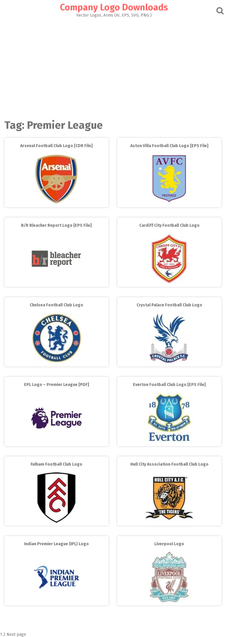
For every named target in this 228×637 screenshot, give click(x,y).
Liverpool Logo (169, 543)
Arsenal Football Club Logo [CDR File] (56, 145)
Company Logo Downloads (114, 7)
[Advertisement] (114, 66)
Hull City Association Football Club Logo (169, 464)
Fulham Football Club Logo (56, 464)
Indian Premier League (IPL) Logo (56, 543)
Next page (16, 634)
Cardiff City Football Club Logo (169, 225)
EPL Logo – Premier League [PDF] (56, 384)
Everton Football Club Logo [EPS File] (169, 384)
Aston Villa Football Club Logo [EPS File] (169, 145)
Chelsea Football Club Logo (56, 305)
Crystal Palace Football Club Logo (169, 305)
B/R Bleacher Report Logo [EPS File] (56, 225)
